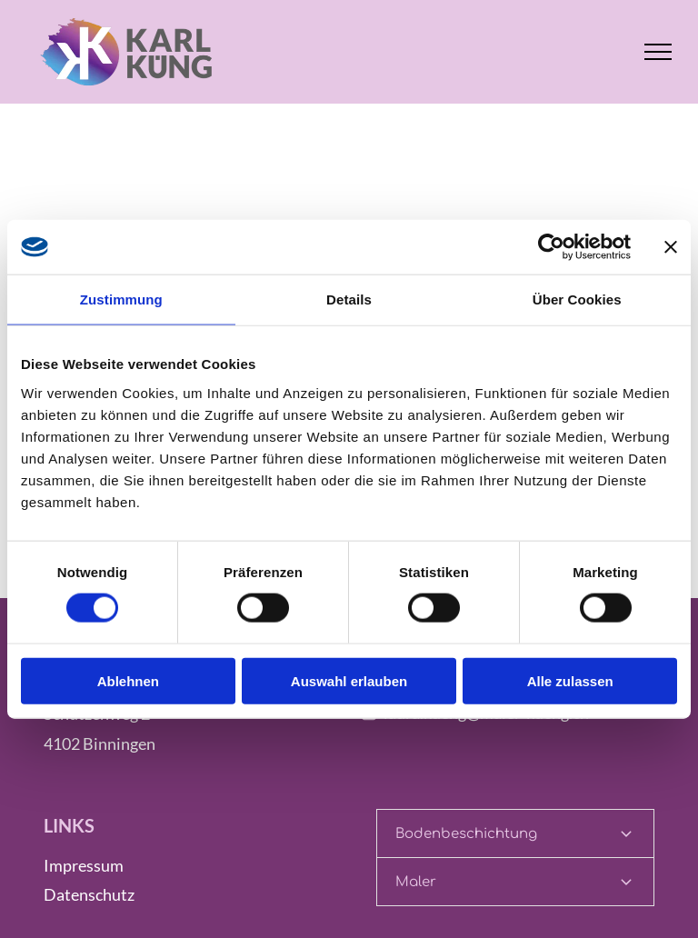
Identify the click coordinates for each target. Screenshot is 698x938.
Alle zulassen (570, 680)
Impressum (84, 865)
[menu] (658, 51)
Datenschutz (89, 894)
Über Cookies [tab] (577, 299)
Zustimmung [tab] (121, 299)
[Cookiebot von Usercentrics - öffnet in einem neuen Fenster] (551, 247)
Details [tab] (349, 299)
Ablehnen (128, 680)
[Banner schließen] (670, 247)
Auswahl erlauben (349, 680)
